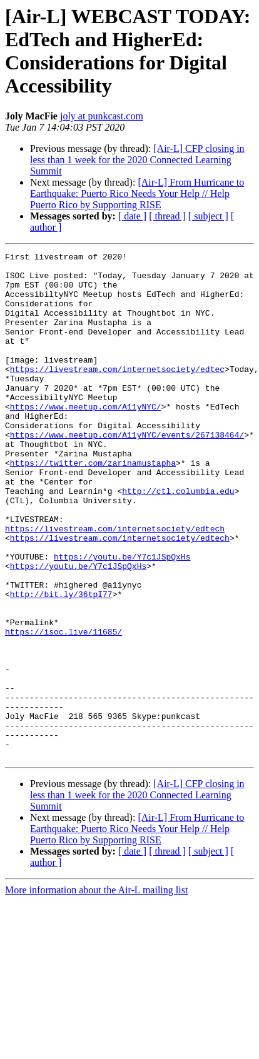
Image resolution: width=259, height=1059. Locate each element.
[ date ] (132, 216)
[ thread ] (167, 216)
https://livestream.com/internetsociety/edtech (115, 584)
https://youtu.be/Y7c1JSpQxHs (122, 618)
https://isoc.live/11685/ (63, 708)
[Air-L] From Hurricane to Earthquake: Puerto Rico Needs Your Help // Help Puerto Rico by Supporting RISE (137, 193)
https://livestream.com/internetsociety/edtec (117, 393)
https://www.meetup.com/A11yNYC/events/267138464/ (127, 472)
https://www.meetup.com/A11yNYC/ (85, 438)
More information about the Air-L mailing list (96, 991)
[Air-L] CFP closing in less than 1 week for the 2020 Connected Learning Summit (137, 159)
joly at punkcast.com (101, 116)
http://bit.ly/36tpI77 (61, 663)
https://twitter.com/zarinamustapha (93, 505)
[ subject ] (208, 216)
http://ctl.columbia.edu (178, 539)
